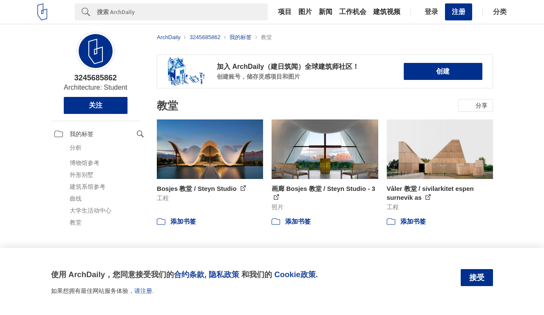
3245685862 (95, 78)
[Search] (182, 11)
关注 (95, 105)
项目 (285, 12)
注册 (458, 11)
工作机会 (352, 12)
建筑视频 (386, 12)
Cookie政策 (294, 274)
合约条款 (189, 274)
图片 (305, 12)
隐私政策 (224, 274)
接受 (476, 277)
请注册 (143, 290)
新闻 (325, 12)
